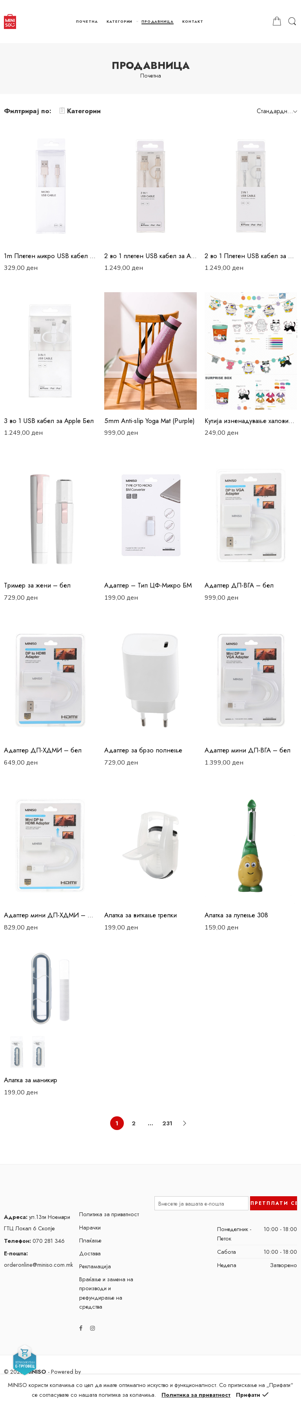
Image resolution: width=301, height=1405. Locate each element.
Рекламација (95, 1266)
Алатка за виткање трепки (140, 915)
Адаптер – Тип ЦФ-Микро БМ (148, 585)
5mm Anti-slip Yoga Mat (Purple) (149, 420)
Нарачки (90, 1227)
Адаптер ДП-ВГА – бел (239, 585)
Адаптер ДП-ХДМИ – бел (43, 750)
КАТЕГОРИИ (119, 21)
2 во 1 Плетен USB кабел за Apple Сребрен (251, 255)
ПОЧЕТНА (87, 21)
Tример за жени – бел (37, 585)
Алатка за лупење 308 (236, 915)
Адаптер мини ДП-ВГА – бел (247, 750)
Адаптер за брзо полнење (143, 750)
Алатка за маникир (30, 1080)
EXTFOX (14, 1389)
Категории (80, 111)
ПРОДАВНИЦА (157, 21)
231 (167, 1123)
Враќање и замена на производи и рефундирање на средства (106, 1293)
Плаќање (90, 1240)
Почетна (150, 76)
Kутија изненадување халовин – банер (251, 420)
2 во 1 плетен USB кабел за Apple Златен (150, 255)
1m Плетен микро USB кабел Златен (50, 255)
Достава (90, 1253)
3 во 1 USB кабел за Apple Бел (49, 420)
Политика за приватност (109, 1214)
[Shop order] (276, 111)
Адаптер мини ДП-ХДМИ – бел (50, 915)
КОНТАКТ (192, 21)
